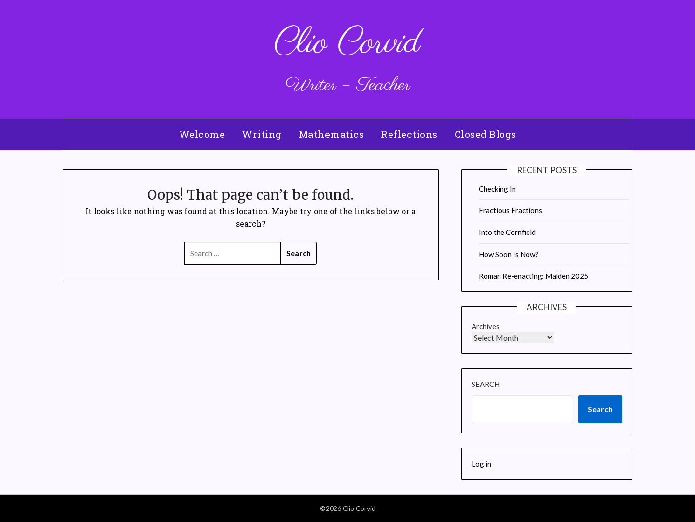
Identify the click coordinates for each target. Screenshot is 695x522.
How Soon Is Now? (509, 254)
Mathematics (331, 134)
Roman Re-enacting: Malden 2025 (533, 276)
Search (486, 384)
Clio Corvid (347, 44)
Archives (486, 326)
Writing (262, 134)
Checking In (497, 188)
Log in (481, 463)
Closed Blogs (485, 134)
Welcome (202, 134)
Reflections (409, 134)
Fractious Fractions (510, 210)
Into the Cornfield (507, 232)
